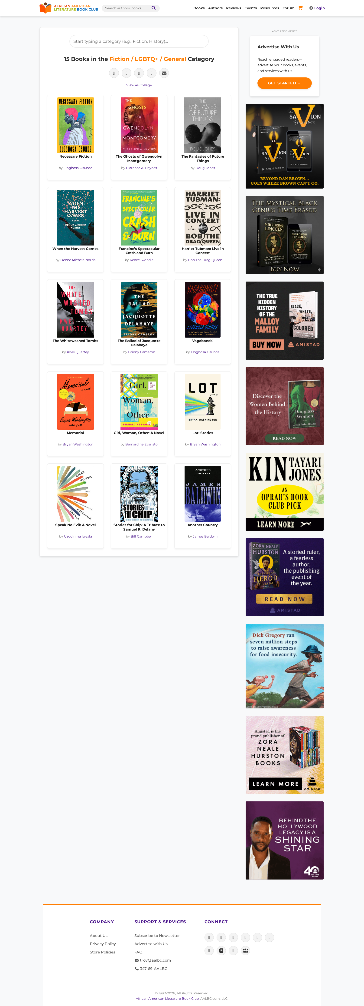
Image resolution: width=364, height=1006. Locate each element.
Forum (289, 8)
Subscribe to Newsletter (157, 935)
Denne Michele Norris (77, 260)
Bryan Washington (78, 444)
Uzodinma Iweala (78, 536)
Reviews (233, 8)
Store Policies (102, 952)
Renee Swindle (141, 260)
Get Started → (284, 83)
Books (199, 8)
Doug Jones (205, 168)
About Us (98, 935)
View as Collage (139, 85)
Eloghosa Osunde (78, 168)
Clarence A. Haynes (141, 168)
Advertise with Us (151, 944)
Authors (215, 8)
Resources (269, 8)
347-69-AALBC (150, 968)
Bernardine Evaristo (141, 444)
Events (251, 8)
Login (317, 8)
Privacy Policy (103, 944)
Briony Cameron (141, 352)
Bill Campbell (142, 536)
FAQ (138, 952)
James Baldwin (205, 536)
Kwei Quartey (78, 352)
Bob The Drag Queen (205, 260)
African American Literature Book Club (167, 998)
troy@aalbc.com (152, 960)
